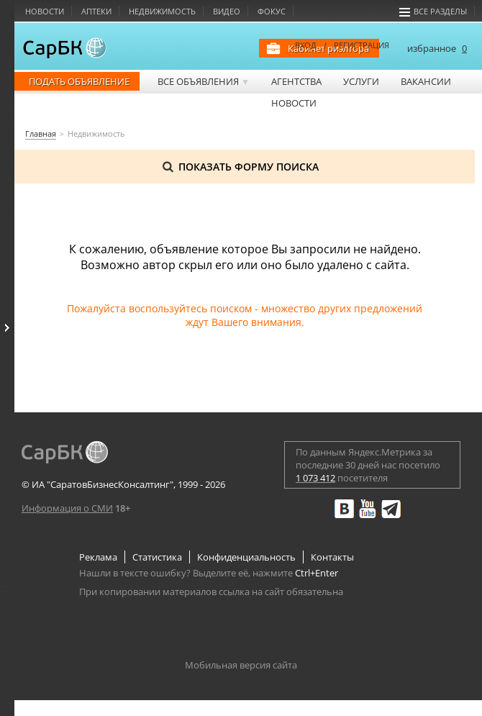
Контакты (332, 556)
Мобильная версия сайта (241, 664)
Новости (44, 11)
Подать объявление (79, 81)
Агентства (296, 81)
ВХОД (306, 45)
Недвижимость (162, 11)
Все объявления (204, 81)
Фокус (272, 11)
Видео (226, 11)
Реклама (98, 556)
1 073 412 (315, 477)
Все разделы (433, 11)
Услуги (361, 81)
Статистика (157, 556)
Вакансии (426, 81)
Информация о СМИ (67, 508)
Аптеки (96, 11)
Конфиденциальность (246, 556)
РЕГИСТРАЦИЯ (361, 45)
